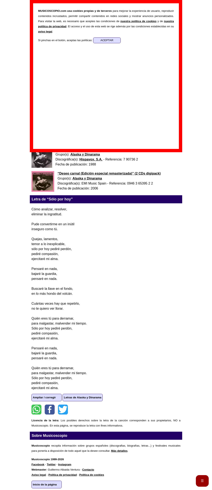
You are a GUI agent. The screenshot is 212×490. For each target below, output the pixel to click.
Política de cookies (91, 474)
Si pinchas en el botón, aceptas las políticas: (65, 40)
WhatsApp (36, 410)
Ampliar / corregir (44, 397)
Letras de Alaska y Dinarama (82, 397)
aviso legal (45, 31)
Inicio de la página (45, 484)
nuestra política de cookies (138, 21)
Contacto (88, 469)
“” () (109, 173)
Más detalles (119, 450)
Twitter (63, 410)
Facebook (50, 410)
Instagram (64, 464)
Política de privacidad (62, 474)
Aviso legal (38, 474)
